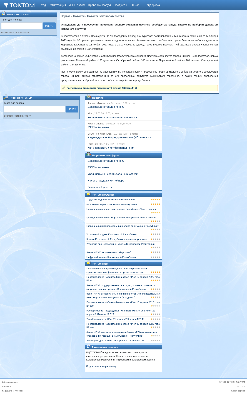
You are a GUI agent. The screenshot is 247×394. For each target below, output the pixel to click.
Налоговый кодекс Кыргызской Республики (111, 204)
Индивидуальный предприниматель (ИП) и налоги (119, 137)
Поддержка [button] (152, 5)
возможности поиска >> (15, 32)
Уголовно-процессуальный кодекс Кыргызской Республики (120, 243)
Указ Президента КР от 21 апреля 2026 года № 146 (115, 340)
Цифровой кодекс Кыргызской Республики (111, 257)
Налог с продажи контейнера (106, 180)
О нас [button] (135, 5)
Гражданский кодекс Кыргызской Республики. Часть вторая (121, 217)
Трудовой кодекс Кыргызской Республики (110, 199)
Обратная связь (10, 382)
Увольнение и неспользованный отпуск (113, 117)
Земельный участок (100, 187)
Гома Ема (93, 143)
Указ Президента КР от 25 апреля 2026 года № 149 (115, 319)
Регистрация (57, 5)
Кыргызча (7, 391)
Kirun (90, 113)
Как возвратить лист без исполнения (111, 147)
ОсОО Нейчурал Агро (99, 133)
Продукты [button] (120, 5)
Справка (6, 386)
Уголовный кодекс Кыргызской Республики (111, 234)
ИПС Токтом (77, 5)
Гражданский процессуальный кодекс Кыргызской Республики (122, 225)
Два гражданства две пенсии (106, 106)
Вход (42, 5)
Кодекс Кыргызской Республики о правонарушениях (116, 239)
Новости (78, 16)
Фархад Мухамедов (99, 103)
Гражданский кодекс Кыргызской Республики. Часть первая (121, 209)
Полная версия (237, 391)
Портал (66, 16)
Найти (49, 25)
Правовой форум (99, 5)
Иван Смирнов (96, 123)
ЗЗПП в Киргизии (98, 127)
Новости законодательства (105, 16)
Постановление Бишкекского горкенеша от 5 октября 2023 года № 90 (102, 88)
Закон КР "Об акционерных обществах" (108, 252)
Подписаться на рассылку (101, 366)
